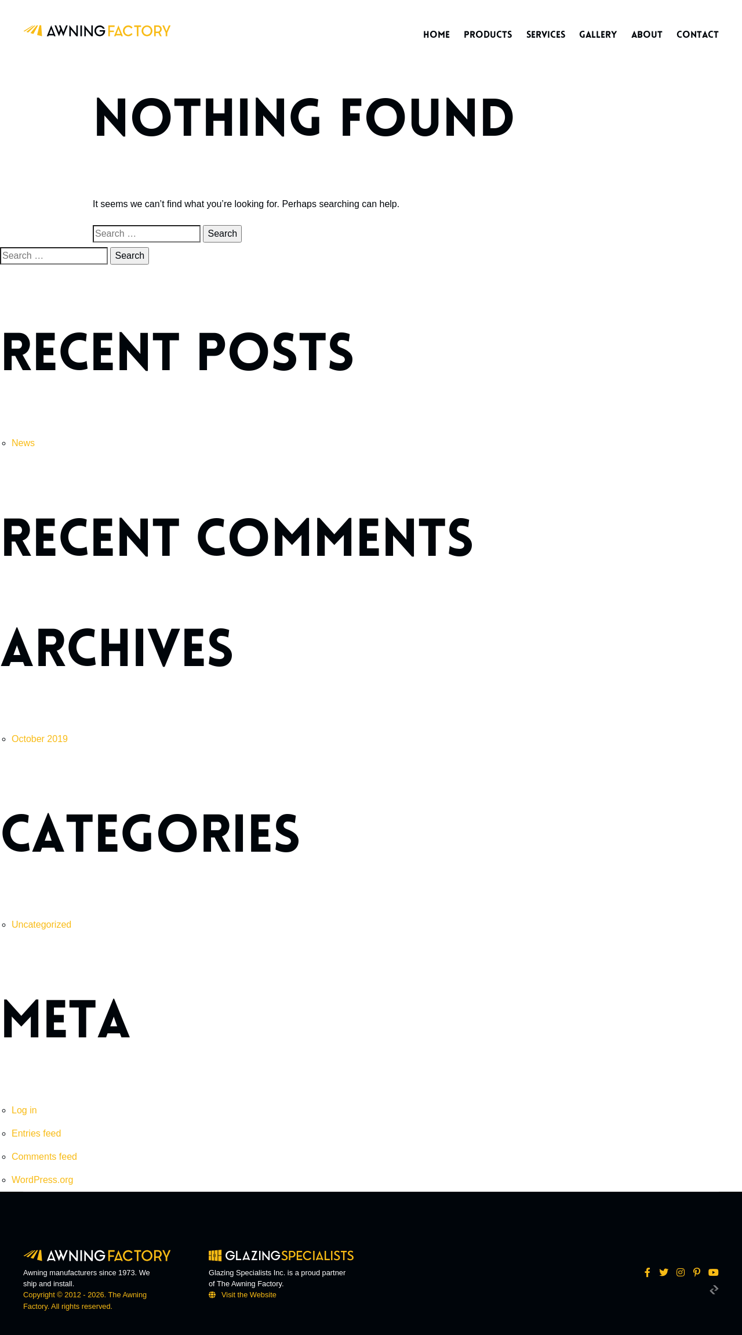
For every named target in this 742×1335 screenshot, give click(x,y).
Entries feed (36, 1133)
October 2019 (40, 739)
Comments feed (44, 1157)
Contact (697, 35)
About (647, 35)
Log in (24, 1110)
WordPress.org (42, 1180)
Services (545, 35)
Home (436, 35)
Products (488, 35)
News (23, 443)
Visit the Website (249, 1294)
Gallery (598, 35)
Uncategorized (41, 924)
